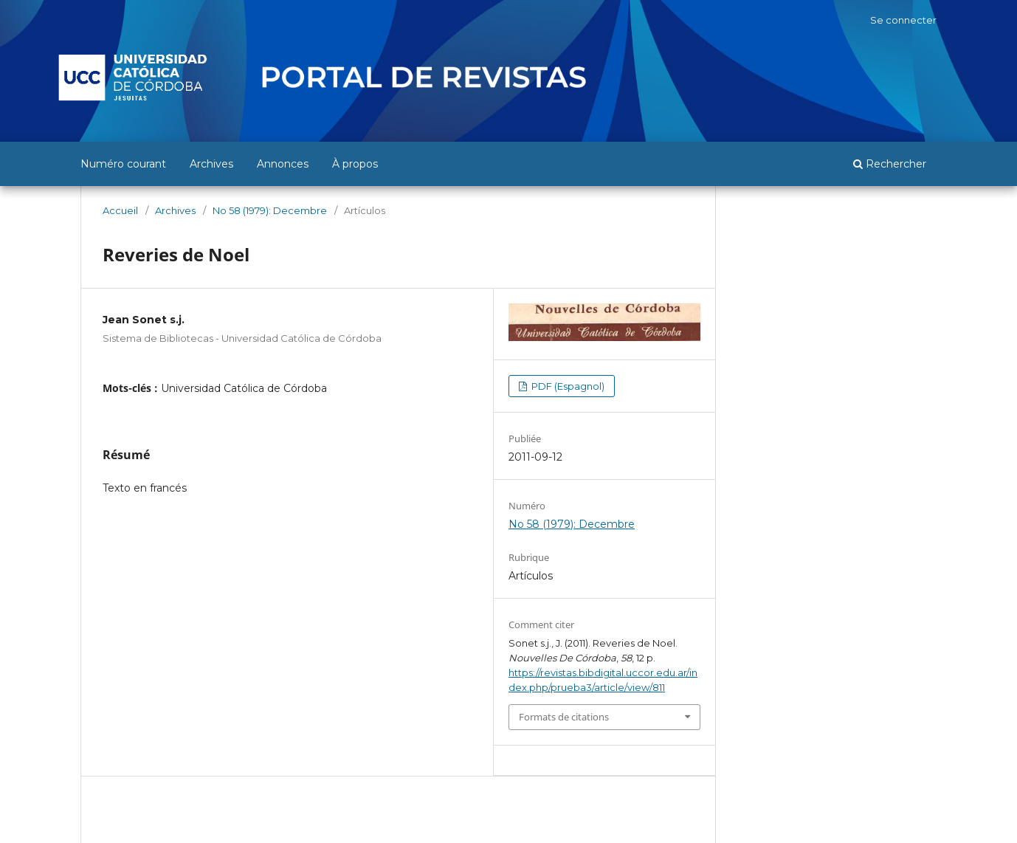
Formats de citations (564, 716)
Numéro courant (123, 164)
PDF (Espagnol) (566, 386)
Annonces (282, 164)
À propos (355, 164)
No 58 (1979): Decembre (270, 210)
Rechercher (889, 164)
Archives (211, 164)
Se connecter (903, 20)
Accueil (120, 210)
